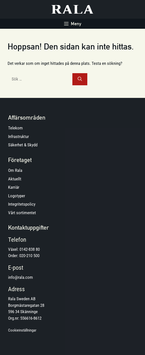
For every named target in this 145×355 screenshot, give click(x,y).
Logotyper (16, 195)
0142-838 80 (29, 249)
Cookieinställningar (22, 330)
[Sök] (79, 79)
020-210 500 (29, 255)
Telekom (15, 127)
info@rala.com (20, 277)
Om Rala (15, 170)
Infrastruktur (18, 136)
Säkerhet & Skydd (22, 144)
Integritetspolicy (21, 204)
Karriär (13, 187)
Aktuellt (14, 178)
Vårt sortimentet (22, 212)
